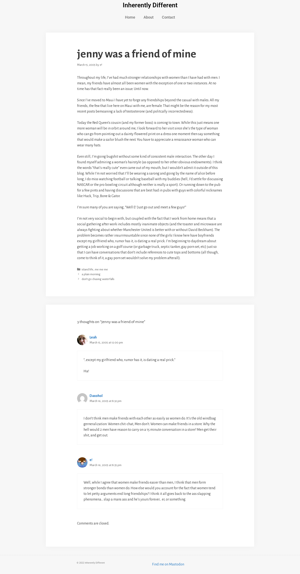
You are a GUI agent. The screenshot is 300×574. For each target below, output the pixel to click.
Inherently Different (150, 5)
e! (91, 460)
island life (87, 269)
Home (130, 17)
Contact (168, 17)
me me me (101, 269)
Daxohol (96, 396)
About (149, 17)
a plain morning (91, 274)
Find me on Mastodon (168, 564)
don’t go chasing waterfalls (98, 279)
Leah (93, 337)
